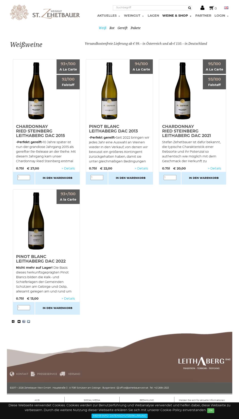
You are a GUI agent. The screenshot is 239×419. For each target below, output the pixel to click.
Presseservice (47, 374)
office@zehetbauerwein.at (134, 388)
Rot (112, 28)
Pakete (136, 28)
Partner (203, 15)
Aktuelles (107, 15)
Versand (74, 374)
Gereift (123, 28)
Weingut (132, 15)
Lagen (153, 15)
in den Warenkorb (57, 178)
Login (220, 15)
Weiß (102, 28)
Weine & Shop (175, 15)
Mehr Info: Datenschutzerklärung (119, 416)
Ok (211, 410)
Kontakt (22, 374)
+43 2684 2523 (161, 388)
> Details (68, 168)
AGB (37, 400)
